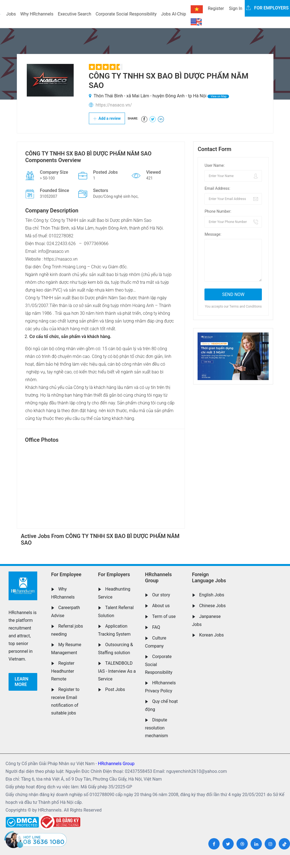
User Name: (214, 165)
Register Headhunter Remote (63, 671)
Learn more (21, 681)
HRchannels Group (158, 577)
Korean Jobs (211, 635)
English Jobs (211, 594)
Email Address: (217, 188)
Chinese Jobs (212, 605)
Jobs (11, 14)
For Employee (66, 574)
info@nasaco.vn (53, 251)
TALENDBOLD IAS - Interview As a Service (117, 671)
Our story (161, 594)
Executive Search (74, 14)
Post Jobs (115, 689)
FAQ (156, 627)
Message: (212, 234)
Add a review (107, 118)
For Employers (114, 574)
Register (216, 8)
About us (161, 605)
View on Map (218, 96)
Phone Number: (217, 211)
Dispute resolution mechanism (156, 727)
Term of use (163, 616)
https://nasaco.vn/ (113, 105)
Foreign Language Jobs (209, 577)
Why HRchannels (37, 14)
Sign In (235, 8)
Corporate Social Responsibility (125, 14)
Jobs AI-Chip (173, 14)
